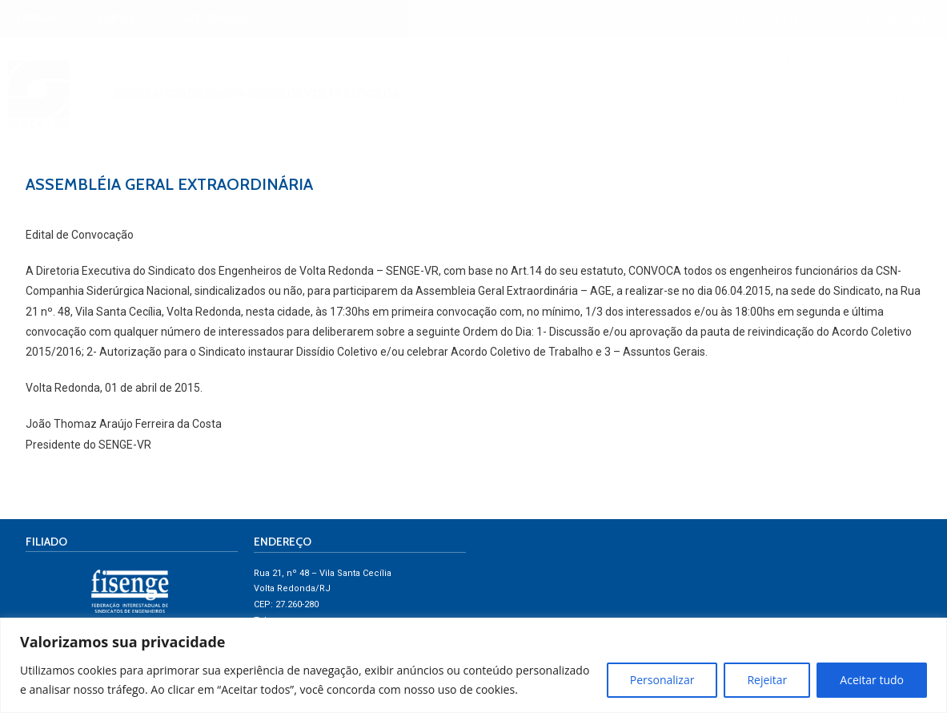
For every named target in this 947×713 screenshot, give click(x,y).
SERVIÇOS (718, 63)
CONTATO (895, 100)
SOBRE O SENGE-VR (600, 63)
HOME (500, 63)
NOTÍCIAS (810, 63)
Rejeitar (767, 679)
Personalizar (662, 679)
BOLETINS (894, 63)
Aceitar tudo (872, 679)
